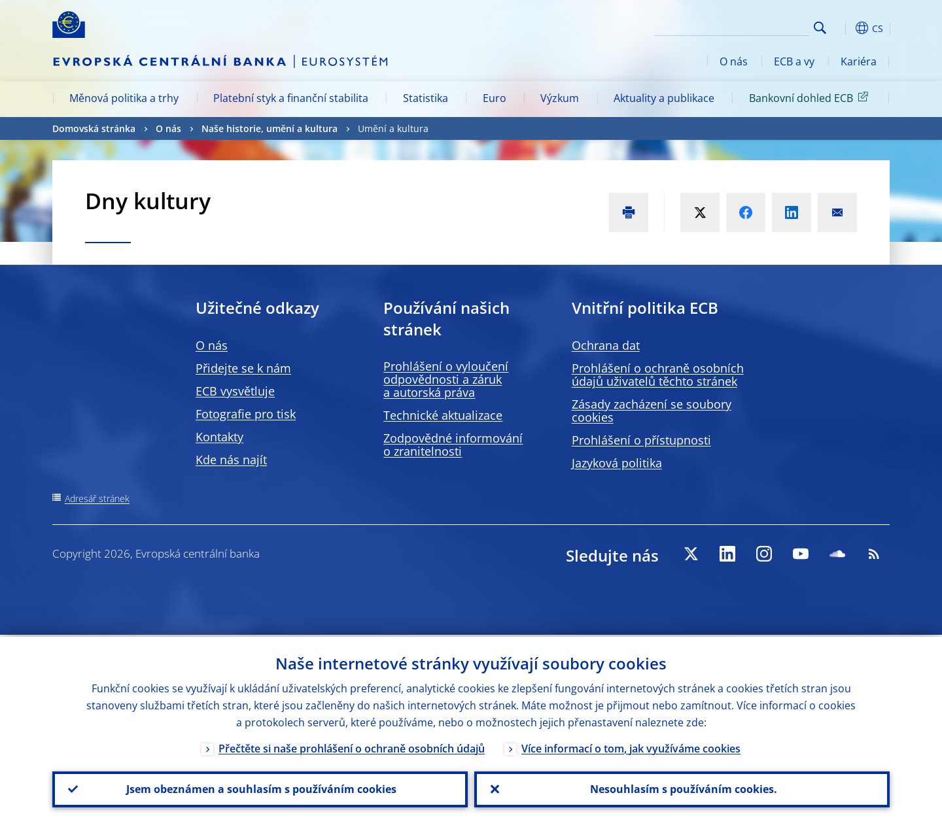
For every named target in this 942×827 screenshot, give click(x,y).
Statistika (425, 98)
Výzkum (559, 98)
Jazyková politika (617, 463)
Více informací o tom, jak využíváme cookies (631, 746)
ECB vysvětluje (235, 391)
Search (820, 27)
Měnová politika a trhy (124, 98)
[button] (844, 28)
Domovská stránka (93, 128)
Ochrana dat (606, 345)
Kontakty (219, 437)
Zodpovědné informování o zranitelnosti (453, 444)
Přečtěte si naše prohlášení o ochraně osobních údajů (351, 746)
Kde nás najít (231, 459)
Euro (494, 98)
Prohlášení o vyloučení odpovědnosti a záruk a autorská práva (445, 379)
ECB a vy (794, 61)
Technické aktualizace (442, 415)
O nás (734, 61)
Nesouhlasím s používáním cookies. (682, 788)
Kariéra (859, 61)
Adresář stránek (97, 498)
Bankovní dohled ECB (811, 97)
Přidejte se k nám (243, 368)
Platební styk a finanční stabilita (290, 98)
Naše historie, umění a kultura (269, 128)
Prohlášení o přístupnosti (641, 440)
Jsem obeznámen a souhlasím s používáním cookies (260, 788)
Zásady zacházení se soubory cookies (651, 410)
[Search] (743, 26)
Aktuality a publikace (664, 98)
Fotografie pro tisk (246, 414)
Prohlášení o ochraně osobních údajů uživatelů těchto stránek (658, 374)
